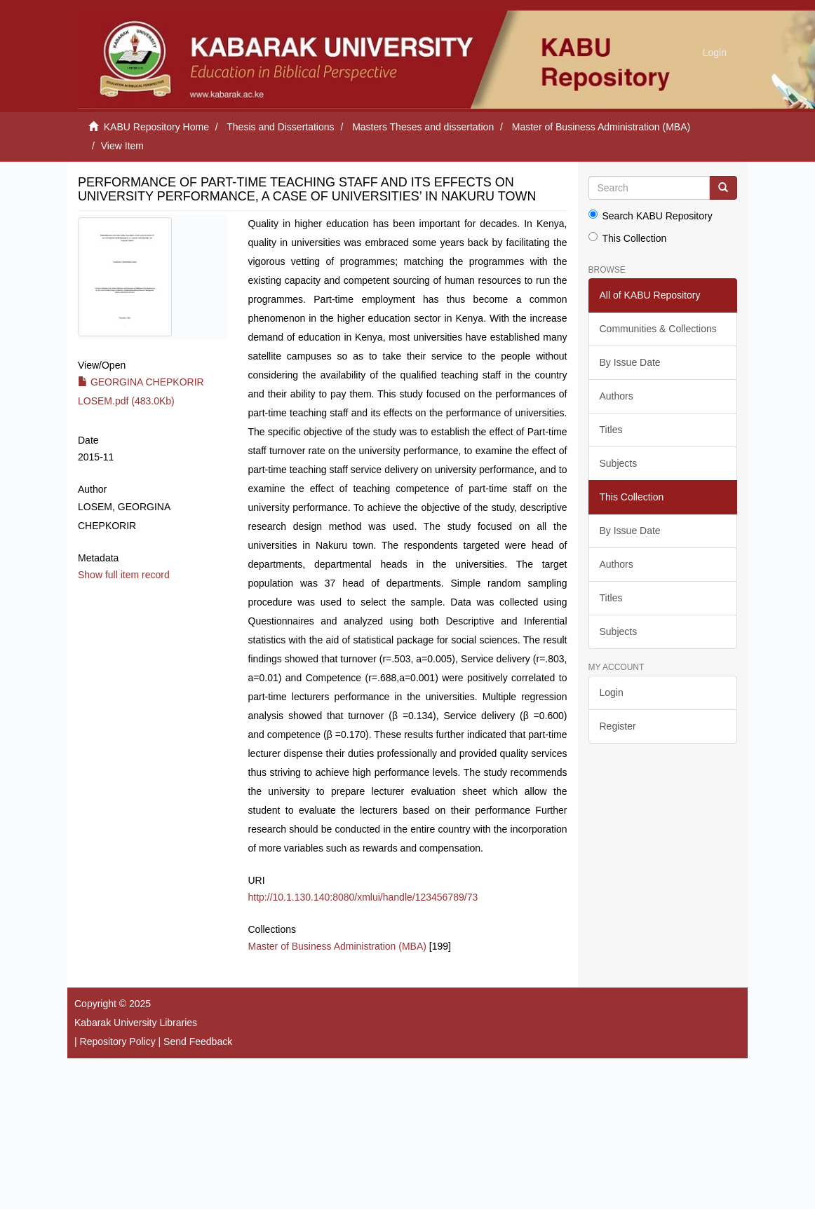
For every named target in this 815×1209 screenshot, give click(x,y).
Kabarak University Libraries (135, 1022)
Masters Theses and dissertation (423, 126)
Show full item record (124, 574)
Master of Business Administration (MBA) (601, 126)
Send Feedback (197, 1041)
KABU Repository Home (156, 126)
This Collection (627, 238)
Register (618, 726)
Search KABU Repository (650, 215)
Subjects (619, 463)
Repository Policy (118, 1041)
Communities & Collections (658, 328)
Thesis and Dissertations (280, 126)
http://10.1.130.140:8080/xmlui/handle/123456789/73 (363, 897)
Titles (611, 429)
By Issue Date (630, 362)
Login (612, 692)
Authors (616, 396)
